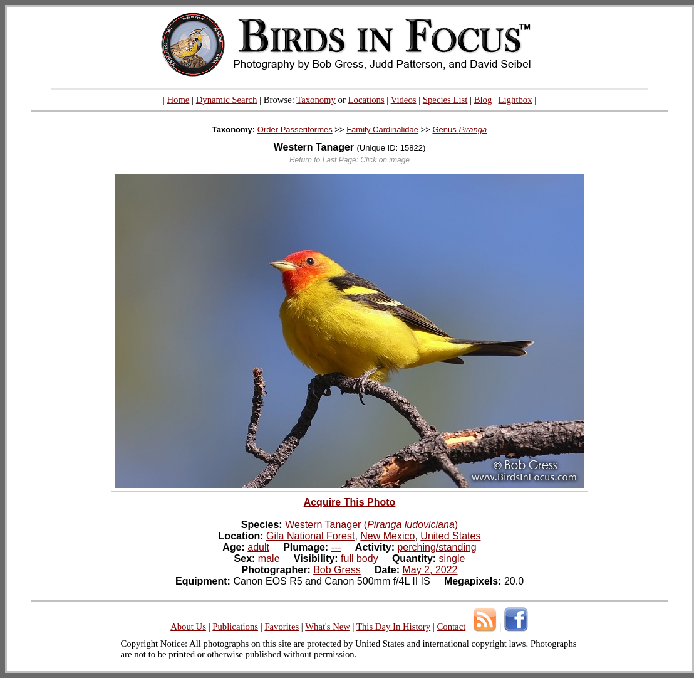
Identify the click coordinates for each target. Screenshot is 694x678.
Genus (459, 129)
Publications (235, 627)
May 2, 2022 (429, 569)
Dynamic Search (226, 100)
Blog (483, 100)
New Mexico (387, 536)
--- (336, 547)
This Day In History (393, 627)
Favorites (281, 627)
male (269, 558)
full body (359, 558)
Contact (451, 627)
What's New (327, 627)
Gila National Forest (310, 536)
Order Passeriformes (295, 129)
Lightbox (515, 100)
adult (258, 547)
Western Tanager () (371, 524)
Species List (445, 100)
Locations (366, 100)
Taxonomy (316, 100)
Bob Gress (337, 569)
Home (178, 100)
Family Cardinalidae (382, 129)
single (452, 558)
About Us (188, 627)
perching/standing (436, 547)
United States (450, 536)
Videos (404, 100)
